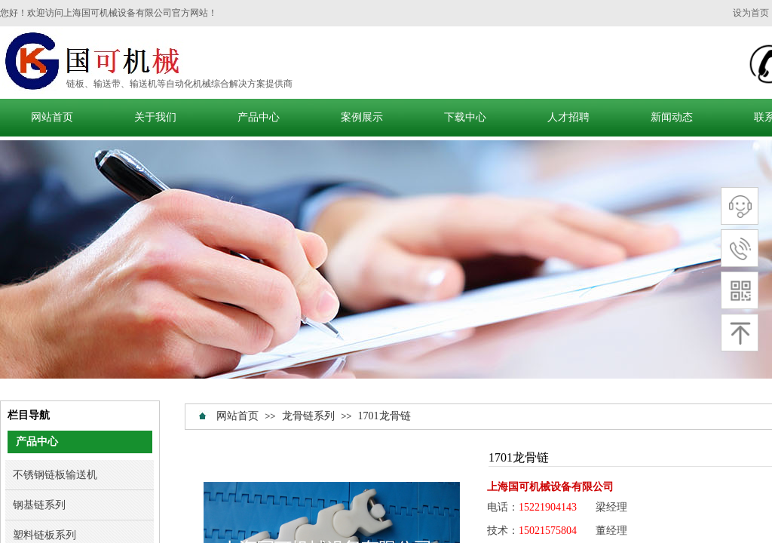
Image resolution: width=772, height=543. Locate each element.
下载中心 (465, 117)
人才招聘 (568, 117)
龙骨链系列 (310, 416)
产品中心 (258, 117)
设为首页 (751, 13)
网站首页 (52, 117)
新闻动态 (672, 117)
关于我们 (155, 117)
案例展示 (362, 117)
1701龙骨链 (384, 416)
